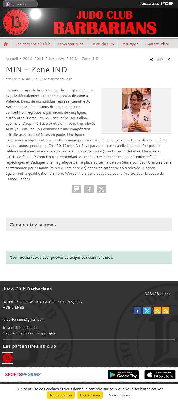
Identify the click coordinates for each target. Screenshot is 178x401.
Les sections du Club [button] (33, 43)
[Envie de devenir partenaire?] (7, 357)
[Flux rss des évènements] (165, 310)
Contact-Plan (156, 43)
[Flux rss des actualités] (157, 310)
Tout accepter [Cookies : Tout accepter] (60, 395)
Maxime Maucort (59, 79)
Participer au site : (156, 3)
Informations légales (20, 327)
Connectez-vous (25, 257)
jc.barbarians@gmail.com (24, 319)
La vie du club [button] (102, 43)
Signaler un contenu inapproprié (29, 333)
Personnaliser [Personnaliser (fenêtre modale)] (119, 395)
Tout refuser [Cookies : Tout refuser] (89, 395)
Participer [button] (129, 43)
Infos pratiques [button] (70, 43)
